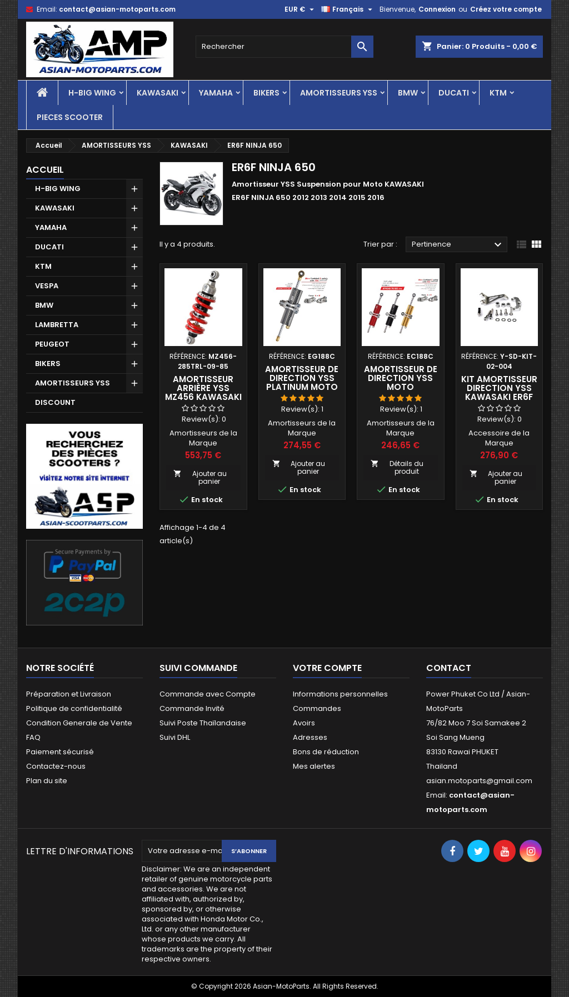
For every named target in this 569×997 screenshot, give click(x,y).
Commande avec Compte (207, 694)
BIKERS (266, 92)
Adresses (310, 737)
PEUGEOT (52, 344)
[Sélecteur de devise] (300, 9)
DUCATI (453, 92)
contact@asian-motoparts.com (117, 9)
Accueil (45, 169)
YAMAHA (216, 92)
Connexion (437, 9)
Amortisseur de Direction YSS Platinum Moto (301, 378)
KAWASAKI (157, 92)
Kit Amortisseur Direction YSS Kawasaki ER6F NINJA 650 (499, 392)
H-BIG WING (92, 92)
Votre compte (327, 668)
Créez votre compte (506, 9)
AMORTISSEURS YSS (338, 92)
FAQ (33, 737)
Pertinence (458, 245)
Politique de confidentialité (74, 708)
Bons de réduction (326, 752)
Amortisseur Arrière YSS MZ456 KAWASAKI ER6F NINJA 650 (203, 392)
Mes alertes (314, 766)
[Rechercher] (284, 47)
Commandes (317, 708)
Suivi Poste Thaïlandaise (202, 723)
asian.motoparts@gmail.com (479, 780)
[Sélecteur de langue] (348, 9)
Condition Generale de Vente (79, 723)
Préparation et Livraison (68, 694)
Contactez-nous (56, 766)
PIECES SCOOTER (70, 117)
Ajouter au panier (200, 477)
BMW (408, 92)
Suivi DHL (174, 737)
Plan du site (46, 780)
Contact (448, 668)
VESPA (46, 285)
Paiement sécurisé (60, 752)
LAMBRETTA (56, 324)
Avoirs (304, 723)
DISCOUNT (55, 402)
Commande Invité (191, 708)
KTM (498, 92)
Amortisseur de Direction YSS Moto (400, 378)
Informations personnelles (340, 694)
